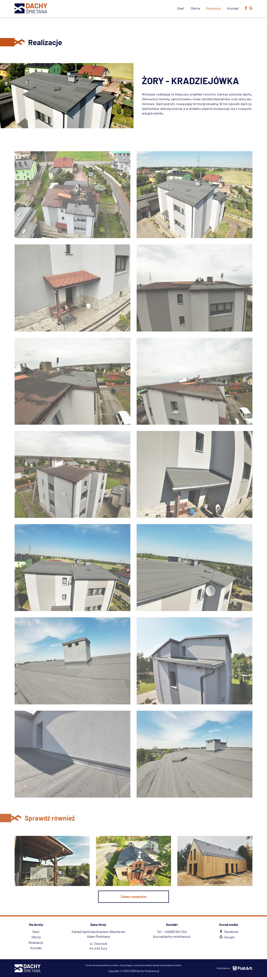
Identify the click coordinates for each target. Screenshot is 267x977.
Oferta (195, 8)
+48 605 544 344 (175, 932)
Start (180, 8)
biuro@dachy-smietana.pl (171, 936)
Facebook (228, 932)
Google (227, 937)
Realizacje (213, 8)
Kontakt (233, 8)
